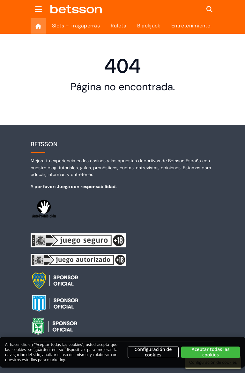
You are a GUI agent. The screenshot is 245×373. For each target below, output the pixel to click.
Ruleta (118, 25)
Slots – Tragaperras (76, 25)
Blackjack (148, 25)
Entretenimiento (191, 25)
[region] (122, 355)
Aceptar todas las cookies (211, 354)
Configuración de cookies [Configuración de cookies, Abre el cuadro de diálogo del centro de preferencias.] (153, 354)
